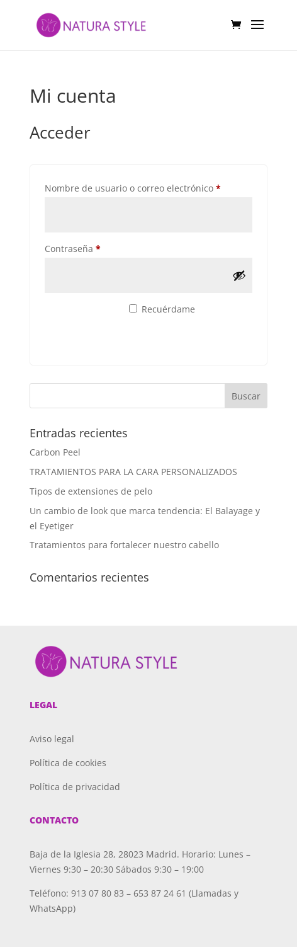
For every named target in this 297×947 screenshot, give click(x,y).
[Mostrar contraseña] (239, 275)
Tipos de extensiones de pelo (91, 491)
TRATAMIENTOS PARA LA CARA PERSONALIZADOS (133, 472)
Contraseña (96, 247)
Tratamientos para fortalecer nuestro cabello (124, 545)
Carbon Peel (55, 452)
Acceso (79, 315)
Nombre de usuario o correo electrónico (148, 187)
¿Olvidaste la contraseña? (96, 345)
